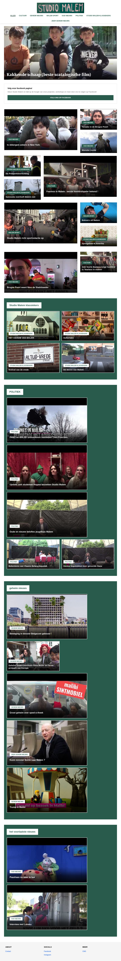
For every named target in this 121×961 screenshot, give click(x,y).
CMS (84, 951)
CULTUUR (23, 16)
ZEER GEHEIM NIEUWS (60, 21)
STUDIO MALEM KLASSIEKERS (98, 16)
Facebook (47, 951)
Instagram (47, 955)
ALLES (13, 16)
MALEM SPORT (52, 16)
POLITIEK (79, 16)
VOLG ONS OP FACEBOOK (60, 98)
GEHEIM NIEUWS (36, 16)
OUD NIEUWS (67, 16)
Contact (8, 951)
